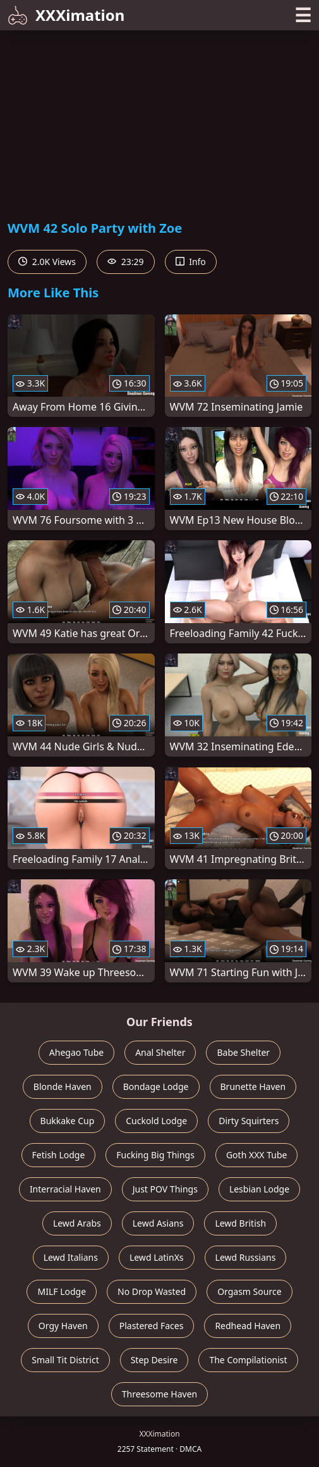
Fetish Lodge (58, 1155)
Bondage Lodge (156, 1086)
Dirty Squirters (249, 1121)
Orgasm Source (249, 1291)
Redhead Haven (247, 1326)
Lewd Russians (245, 1257)
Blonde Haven (62, 1086)
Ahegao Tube (76, 1052)
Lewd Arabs (77, 1223)
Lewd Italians (71, 1257)
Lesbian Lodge (259, 1189)
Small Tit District (65, 1360)
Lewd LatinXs (156, 1257)
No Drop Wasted (151, 1291)
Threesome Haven (159, 1394)
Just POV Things (165, 1189)
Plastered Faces (151, 1326)
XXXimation (66, 14)
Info (191, 262)
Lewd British (240, 1223)
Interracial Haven (65, 1189)
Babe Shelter (243, 1052)
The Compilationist (248, 1360)
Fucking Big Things (155, 1155)
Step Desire (154, 1360)
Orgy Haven (63, 1326)
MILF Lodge (61, 1291)
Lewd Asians (158, 1223)
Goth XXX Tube (256, 1155)
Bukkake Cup (67, 1121)
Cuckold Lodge (156, 1121)
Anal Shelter (160, 1052)
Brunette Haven (253, 1086)
